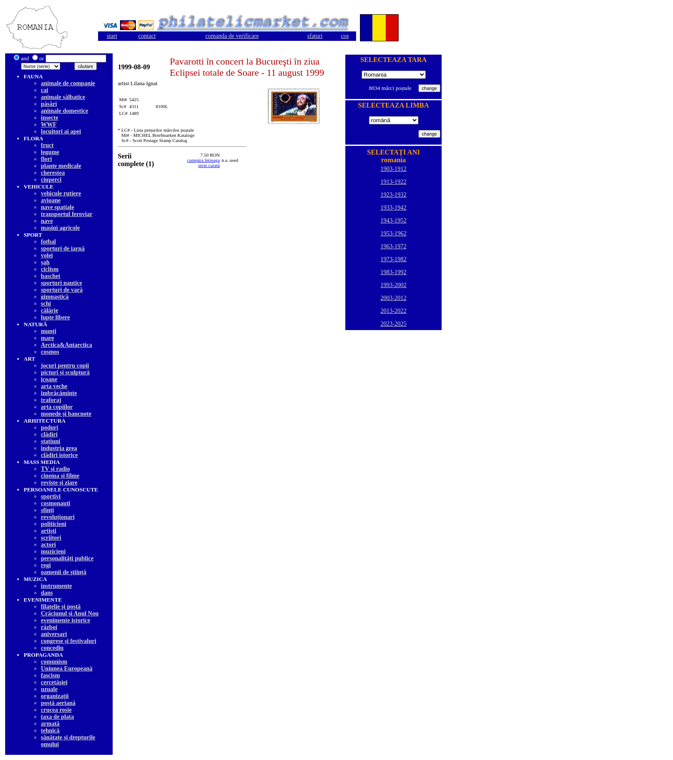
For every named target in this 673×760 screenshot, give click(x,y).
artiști (48, 531)
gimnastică (55, 296)
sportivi (51, 496)
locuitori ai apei (61, 131)
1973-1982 (394, 259)
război (49, 627)
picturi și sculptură (65, 372)
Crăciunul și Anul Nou (69, 613)
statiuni (50, 441)
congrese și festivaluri (68, 641)
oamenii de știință (63, 572)
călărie (49, 310)
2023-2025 (394, 324)
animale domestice (64, 111)
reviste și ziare (59, 482)
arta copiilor (57, 407)
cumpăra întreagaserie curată (203, 163)
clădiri (49, 434)
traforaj (51, 400)
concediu (52, 648)
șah (45, 262)
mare (47, 338)
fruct (47, 145)
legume (50, 152)
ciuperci (51, 179)
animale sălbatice (63, 97)
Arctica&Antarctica (66, 345)
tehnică (50, 730)
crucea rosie (56, 710)
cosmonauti (55, 503)
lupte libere (55, 317)
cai (44, 90)
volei (47, 255)
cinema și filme (60, 476)
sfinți (47, 510)
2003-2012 (394, 298)
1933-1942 (394, 207)
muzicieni (53, 551)
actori (48, 544)
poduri (49, 427)
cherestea (53, 173)
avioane (51, 200)
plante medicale (61, 166)
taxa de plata (57, 717)
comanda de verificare (232, 36)
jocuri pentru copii (65, 365)
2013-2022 (394, 311)
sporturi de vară (62, 290)
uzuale (49, 689)
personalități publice (67, 558)
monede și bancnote (66, 414)
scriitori (51, 537)
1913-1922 (394, 182)
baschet (50, 276)
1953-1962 (394, 233)
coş (345, 36)
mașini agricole (60, 228)
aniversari (54, 634)
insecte (49, 117)
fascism (50, 675)
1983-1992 (394, 272)
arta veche (54, 386)
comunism (54, 661)
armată (50, 723)
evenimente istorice (65, 620)
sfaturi (315, 36)
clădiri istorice (59, 455)
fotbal (48, 241)
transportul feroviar (66, 214)
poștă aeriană (58, 703)
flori (46, 159)
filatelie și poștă (61, 606)
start (112, 36)
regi (46, 565)
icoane (49, 379)
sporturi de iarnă (63, 248)
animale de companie (68, 83)
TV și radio (55, 469)
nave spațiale (57, 207)
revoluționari (57, 517)
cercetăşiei (54, 682)
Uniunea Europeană (66, 668)
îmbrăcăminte (59, 393)
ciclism (49, 269)
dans (47, 593)
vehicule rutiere (61, 193)
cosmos (50, 352)
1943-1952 (394, 220)
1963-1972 (394, 246)
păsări (49, 104)
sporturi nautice (61, 283)
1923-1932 (394, 195)
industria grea (59, 448)
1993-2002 (394, 285)
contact (147, 36)
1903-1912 (394, 169)
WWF (49, 124)
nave (47, 221)
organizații (55, 696)
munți (48, 331)
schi (46, 303)
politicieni (53, 524)
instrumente (56, 586)
